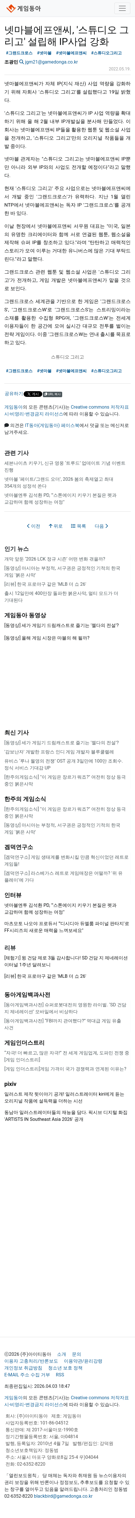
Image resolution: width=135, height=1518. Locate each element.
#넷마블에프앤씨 (71, 53)
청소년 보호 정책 (65, 1368)
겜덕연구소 (18, 847)
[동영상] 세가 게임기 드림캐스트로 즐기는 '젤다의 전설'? (61, 742)
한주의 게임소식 (25, 798)
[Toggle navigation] (122, 8)
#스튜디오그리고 (106, 53)
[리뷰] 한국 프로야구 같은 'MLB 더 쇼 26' (45, 584)
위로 (56, 526)
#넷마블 (44, 53)
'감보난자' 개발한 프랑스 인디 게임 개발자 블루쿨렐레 (59, 752)
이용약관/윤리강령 (83, 1361)
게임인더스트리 (24, 1042)
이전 (33, 526)
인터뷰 (13, 895)
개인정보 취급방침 (23, 1368)
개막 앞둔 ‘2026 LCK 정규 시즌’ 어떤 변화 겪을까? (54, 559)
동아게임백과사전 (27, 994)
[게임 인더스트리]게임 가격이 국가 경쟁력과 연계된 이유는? (65, 1069)
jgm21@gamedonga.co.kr (51, 62)
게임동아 (13, 407)
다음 (101, 526)
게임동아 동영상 (25, 615)
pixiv (10, 1083)
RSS (60, 1375)
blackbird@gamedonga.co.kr (63, 1496)
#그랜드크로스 (19, 53)
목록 (78, 526)
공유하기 (14, 393)
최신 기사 (16, 732)
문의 (76, 1354)
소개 (61, 1354)
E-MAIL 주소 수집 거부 (27, 1375)
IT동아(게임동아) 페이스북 (52, 425)
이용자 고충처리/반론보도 (31, 1361)
